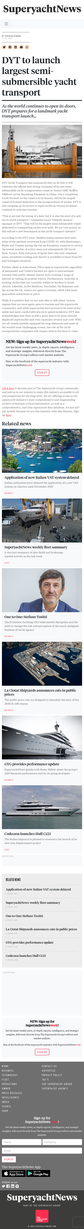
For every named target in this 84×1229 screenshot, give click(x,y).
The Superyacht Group (57, 1084)
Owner (6, 1088)
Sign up (42, 372)
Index (5, 1101)
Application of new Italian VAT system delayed (41, 477)
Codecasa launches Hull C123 (27, 833)
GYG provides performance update (31, 764)
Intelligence (10, 1097)
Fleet (5, 1079)
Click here (8, 388)
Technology (10, 1075)
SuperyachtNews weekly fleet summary (35, 547)
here (8, 415)
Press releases (12, 1093)
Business (8, 1070)
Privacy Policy (52, 1075)
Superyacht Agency (55, 1088)
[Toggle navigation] (6, 24)
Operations (9, 1084)
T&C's (45, 1079)
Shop (5, 1110)
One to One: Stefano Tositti (25, 616)
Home (5, 1066)
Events (6, 1106)
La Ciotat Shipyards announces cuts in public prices (40, 692)
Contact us (49, 1066)
